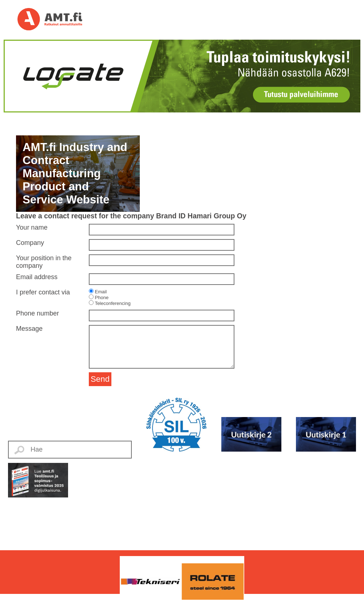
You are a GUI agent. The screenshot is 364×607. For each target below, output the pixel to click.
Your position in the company (43, 261)
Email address (37, 277)
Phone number (37, 313)
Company (30, 242)
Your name (31, 227)
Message (29, 328)
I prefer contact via (43, 292)
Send (100, 379)
